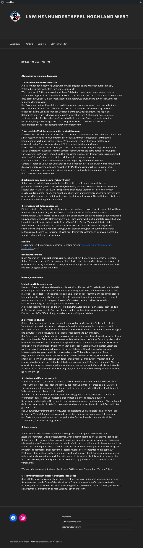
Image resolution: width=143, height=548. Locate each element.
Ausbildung (15, 44)
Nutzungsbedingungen (71, 522)
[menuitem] (2, 2)
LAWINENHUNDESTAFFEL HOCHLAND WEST (77, 16)
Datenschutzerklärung (71, 527)
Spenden (42, 44)
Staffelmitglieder (59, 44)
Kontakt (29, 44)
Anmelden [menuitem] (10, 2)
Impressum (67, 517)
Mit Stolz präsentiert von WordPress (46, 542)
